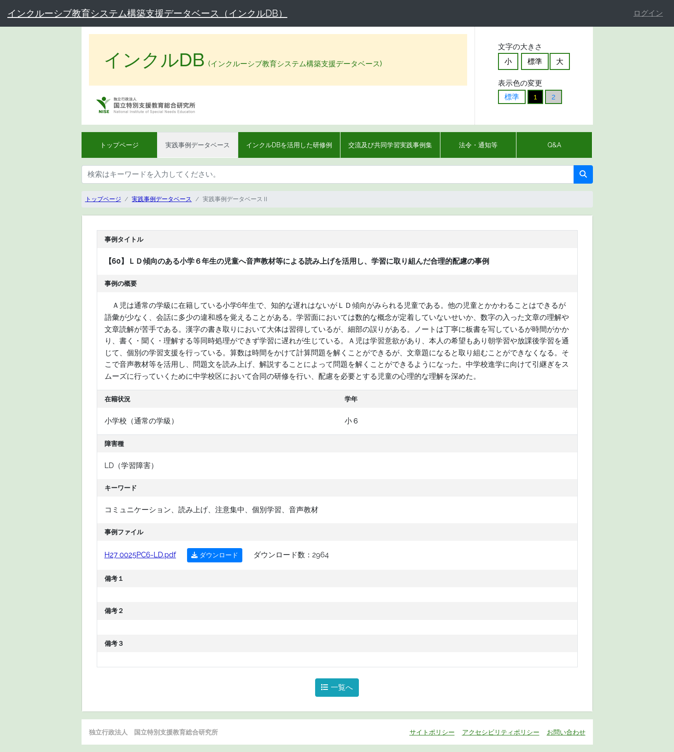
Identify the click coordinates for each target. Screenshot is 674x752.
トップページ (119, 145)
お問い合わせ (566, 732)
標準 (534, 61)
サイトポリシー (432, 732)
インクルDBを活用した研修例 (289, 145)
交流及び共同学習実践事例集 (390, 145)
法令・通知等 (478, 145)
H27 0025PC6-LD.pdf (140, 554)
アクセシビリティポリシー (500, 732)
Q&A (555, 145)
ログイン (648, 13)
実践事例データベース (197, 145)
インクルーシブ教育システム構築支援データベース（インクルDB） (147, 13)
